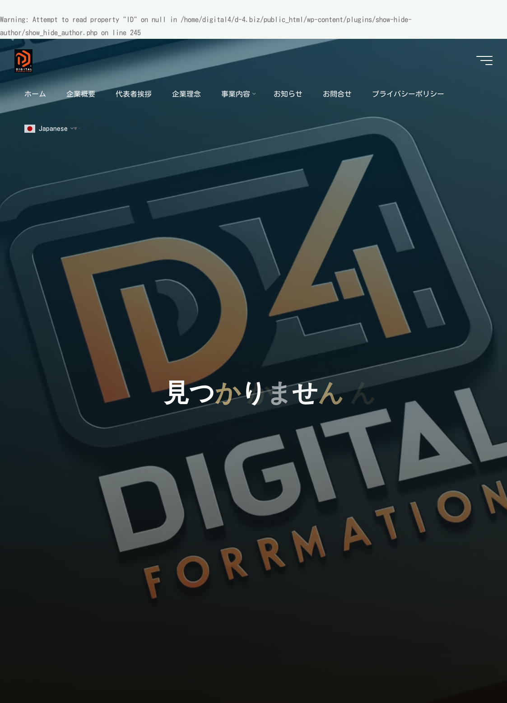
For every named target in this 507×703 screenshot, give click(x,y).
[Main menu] (484, 60)
